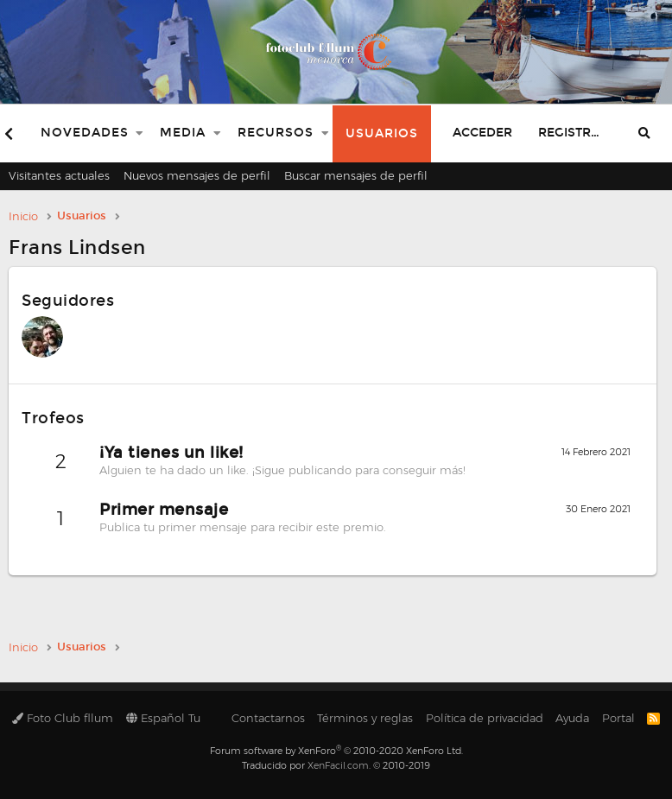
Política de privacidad (484, 718)
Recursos (276, 132)
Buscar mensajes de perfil (356, 175)
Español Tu (163, 718)
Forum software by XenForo (336, 751)
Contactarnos (268, 718)
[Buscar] (644, 133)
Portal (618, 718)
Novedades (85, 132)
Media (183, 132)
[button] (139, 133)
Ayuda (572, 718)
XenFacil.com (338, 765)
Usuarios (382, 133)
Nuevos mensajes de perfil (197, 175)
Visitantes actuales (59, 175)
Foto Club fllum (62, 718)
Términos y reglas (365, 718)
